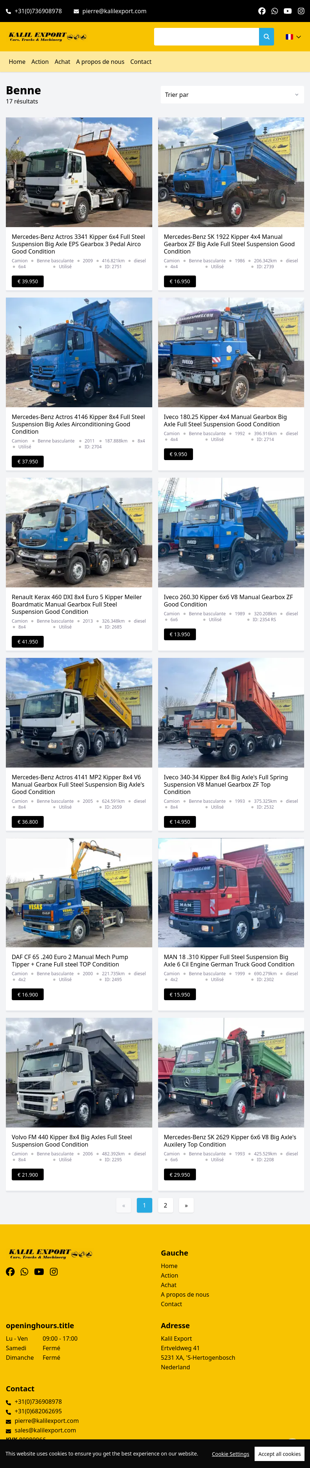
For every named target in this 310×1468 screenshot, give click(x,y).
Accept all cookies (279, 1453)
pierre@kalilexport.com (115, 11)
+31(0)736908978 (38, 11)
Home (17, 62)
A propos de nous (100, 62)
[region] (155, 1453)
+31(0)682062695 (38, 1411)
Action (40, 62)
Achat (62, 62)
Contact (141, 62)
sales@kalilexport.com (45, 1430)
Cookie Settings (230, 1453)
